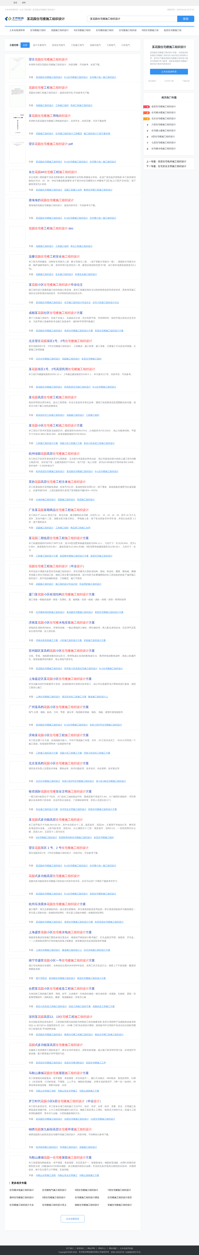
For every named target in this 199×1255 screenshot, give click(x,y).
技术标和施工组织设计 (47, 1147)
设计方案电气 (39, 45)
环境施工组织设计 (69, 1147)
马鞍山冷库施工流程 (46, 1091)
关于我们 (70, 1248)
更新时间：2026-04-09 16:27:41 (180, 10)
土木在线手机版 (126, 1248)
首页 (15, 3)
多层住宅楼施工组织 (91, 358)
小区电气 (125, 45)
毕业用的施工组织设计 (90, 584)
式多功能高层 (54, 876)
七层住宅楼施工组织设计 (163, 142)
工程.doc (51, 228)
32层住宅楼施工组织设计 (76, 1119)
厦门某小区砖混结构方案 (62, 594)
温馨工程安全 (54, 256)
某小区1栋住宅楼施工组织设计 (111, 781)
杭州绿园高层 (54, 453)
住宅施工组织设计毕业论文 (77, 302)
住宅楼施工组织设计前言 (120, 1197)
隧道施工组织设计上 (98, 696)
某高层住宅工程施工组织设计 (50, 415)
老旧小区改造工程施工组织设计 (99, 443)
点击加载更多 (72, 1219)
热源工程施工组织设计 (81, 105)
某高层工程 (53, 397)
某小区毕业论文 (56, 284)
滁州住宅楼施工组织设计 (21, 1197)
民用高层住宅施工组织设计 (77, 387)
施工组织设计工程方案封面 (97, 133)
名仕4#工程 (53, 172)
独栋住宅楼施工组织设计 (87, 1205)
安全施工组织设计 (64, 274)
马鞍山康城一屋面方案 (60, 1157)
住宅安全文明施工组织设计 (73, 809)
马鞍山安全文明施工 (68, 1091)
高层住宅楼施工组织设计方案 (109, 330)
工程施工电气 (77, 45)
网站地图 (113, 1248)
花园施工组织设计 (60, 30)
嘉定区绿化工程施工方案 (74, 696)
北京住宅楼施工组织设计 (48, 358)
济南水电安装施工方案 (47, 640)
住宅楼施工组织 (38, 30)
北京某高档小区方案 (59, 763)
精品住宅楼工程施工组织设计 (109, 1034)
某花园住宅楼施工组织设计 (44, 10)
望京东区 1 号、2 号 (59, 847)
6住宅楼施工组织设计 (46, 837)
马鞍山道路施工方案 (89, 1091)
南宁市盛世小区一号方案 (62, 960)
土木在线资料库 (11, 10)
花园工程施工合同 (73, 190)
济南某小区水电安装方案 (62, 622)
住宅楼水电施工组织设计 (21, 1190)
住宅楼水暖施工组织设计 (163, 112)
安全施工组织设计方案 (47, 809)
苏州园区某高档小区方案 (62, 650)
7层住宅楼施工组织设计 (119, 1190)
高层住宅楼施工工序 (96, 1062)
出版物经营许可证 (133, 1252)
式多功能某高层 (56, 1045)
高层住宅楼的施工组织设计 (103, 893)
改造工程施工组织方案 (80, 1006)
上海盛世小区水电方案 (60, 932)
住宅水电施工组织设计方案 (97, 950)
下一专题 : (151, 166)
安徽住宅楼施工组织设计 (120, 1205)
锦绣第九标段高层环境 (60, 1129)
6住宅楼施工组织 (82, 30)
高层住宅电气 (58, 45)
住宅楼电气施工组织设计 (54, 1190)
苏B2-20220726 (117, 1252)
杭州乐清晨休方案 (57, 904)
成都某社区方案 (56, 312)
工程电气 (111, 45)
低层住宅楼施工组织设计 (163, 106)
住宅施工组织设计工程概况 (68, 133)
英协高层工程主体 (57, 481)
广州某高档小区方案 (59, 707)
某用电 (50, 115)
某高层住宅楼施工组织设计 (49, 1062)
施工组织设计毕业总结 (66, 584)
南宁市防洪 (41, 978)
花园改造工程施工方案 (104, 1006)
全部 (25, 45)
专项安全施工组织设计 (86, 274)
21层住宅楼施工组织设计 (103, 1119)
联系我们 (80, 1248)
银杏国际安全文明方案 (60, 791)
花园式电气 (95, 45)
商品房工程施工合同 (80, 527)
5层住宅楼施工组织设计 (86, 1190)
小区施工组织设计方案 (71, 640)
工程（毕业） (57, 566)
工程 (48, 87)
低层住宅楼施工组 (172, 30)
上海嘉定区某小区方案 (60, 678)
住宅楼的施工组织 (105, 30)
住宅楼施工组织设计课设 (87, 1197)
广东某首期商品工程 (59, 510)
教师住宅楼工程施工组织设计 (98, 190)
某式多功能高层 (56, 819)
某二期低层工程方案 (59, 538)
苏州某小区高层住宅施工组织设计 (80, 668)
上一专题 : (151, 161)
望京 (48, 59)
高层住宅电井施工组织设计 (172, 161)
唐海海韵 (51, 200)
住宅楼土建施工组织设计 (163, 130)
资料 (24, 3)
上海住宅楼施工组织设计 (48, 696)
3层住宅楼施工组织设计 (54, 1197)
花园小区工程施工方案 (71, 443)
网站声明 (91, 1248)
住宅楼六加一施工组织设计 (103, 77)
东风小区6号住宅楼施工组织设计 (106, 725)
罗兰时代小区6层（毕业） (66, 1101)
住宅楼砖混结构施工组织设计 (50, 612)
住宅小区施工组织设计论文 (106, 302)
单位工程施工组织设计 (81, 246)
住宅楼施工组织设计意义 (54, 1205)
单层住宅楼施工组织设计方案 (78, 330)
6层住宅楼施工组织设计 (163, 136)
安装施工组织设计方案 (95, 640)
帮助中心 (102, 1248)
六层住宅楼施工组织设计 (163, 124)
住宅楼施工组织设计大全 (21, 1205)
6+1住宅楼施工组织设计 (76, 77)
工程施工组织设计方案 (47, 443)
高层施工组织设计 (86, 499)
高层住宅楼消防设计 (74, 1062)
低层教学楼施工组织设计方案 (74, 556)
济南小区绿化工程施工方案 (97, 753)
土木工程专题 (25, 10)
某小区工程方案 (56, 425)
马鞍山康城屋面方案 (59, 1073)
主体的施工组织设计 (46, 499)
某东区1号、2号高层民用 (62, 369)
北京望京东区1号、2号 (60, 341)
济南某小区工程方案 (59, 735)
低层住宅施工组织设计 (101, 556)
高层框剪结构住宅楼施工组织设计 (75, 837)
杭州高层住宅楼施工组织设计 (50, 471)
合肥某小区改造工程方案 (62, 988)
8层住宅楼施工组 (150, 30)
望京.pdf (51, 144)
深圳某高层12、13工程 (60, 1016)
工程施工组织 (62, 105)
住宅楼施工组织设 (128, 30)
